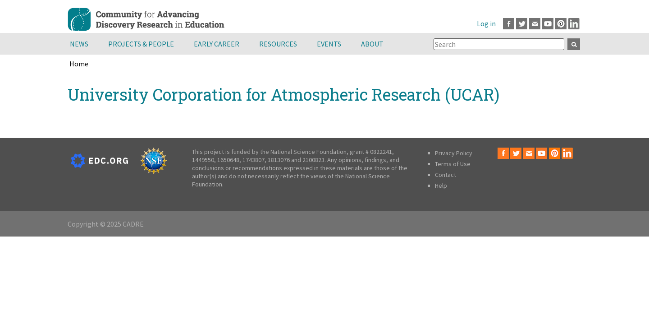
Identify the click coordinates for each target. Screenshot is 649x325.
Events (329, 43)
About (372, 43)
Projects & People (141, 43)
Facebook (508, 23)
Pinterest (561, 23)
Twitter (521, 23)
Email (534, 23)
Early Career (216, 43)
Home (78, 63)
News (79, 43)
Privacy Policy (453, 153)
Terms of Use (453, 164)
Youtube (547, 23)
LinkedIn (574, 23)
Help (441, 185)
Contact (445, 175)
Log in (486, 23)
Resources (278, 43)
